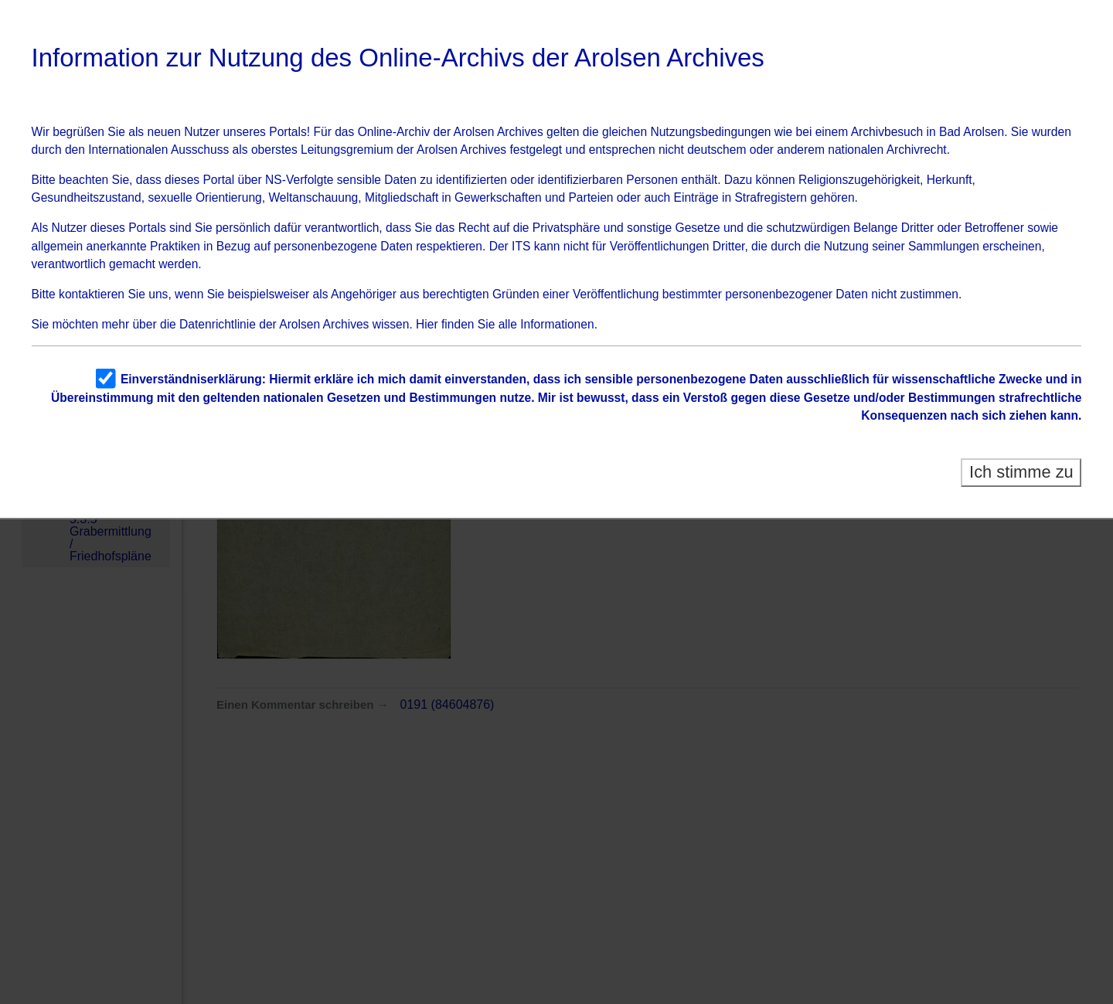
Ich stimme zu (1021, 472)
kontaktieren (91, 294)
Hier (427, 324)
